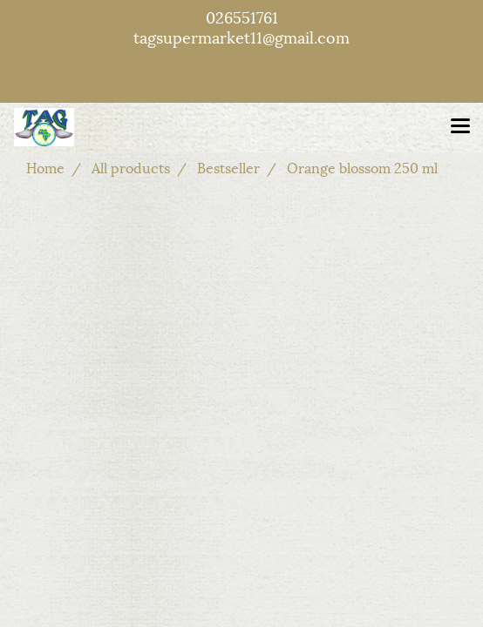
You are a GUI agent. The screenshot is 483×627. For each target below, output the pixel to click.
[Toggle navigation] (460, 127)
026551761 (242, 16)
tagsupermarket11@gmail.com (241, 36)
